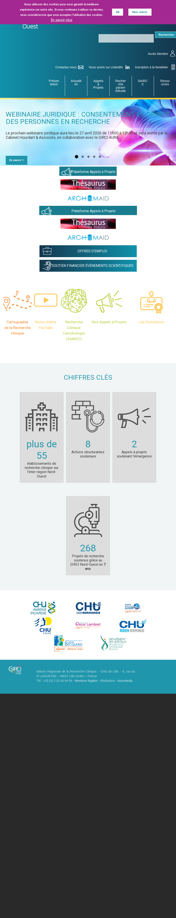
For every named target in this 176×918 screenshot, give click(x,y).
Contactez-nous (66, 67)
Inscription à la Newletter (151, 67)
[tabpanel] (88, 132)
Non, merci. (140, 12)
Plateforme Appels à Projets (93, 166)
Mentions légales (86, 674)
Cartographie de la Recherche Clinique (17, 321)
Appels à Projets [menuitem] (98, 84)
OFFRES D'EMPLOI (92, 245)
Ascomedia (125, 674)
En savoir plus (61, 20)
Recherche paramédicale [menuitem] (120, 86)
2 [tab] (83, 151)
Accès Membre (158, 54)
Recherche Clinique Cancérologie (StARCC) (74, 324)
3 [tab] (88, 151)
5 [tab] (100, 151)
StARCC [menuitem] (143, 82)
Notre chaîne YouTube (45, 319)
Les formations (151, 316)
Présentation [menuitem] (54, 82)
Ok (117, 12)
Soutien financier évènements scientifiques (92, 259)
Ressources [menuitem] (165, 82)
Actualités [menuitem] (76, 82)
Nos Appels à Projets (109, 316)
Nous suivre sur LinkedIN (106, 67)
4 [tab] (94, 151)
